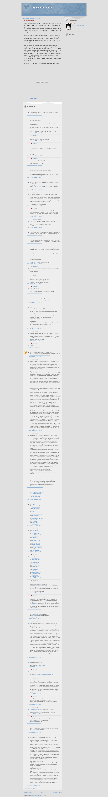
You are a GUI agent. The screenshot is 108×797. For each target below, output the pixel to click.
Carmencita (35, 219)
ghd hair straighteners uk (38, 518)
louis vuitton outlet (36, 540)
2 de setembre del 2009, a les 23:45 (34, 177)
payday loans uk (42, 665)
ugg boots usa (35, 523)
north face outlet (36, 567)
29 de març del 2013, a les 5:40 (34, 732)
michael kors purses (36, 541)
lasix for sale (37, 729)
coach (33, 556)
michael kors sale (35, 533)
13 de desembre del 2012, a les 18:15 (35, 430)
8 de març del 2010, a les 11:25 (34, 328)
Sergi (34, 179)
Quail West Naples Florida (35, 355)
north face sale (35, 515)
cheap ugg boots (36, 544)
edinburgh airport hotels (45, 355)
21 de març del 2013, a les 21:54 (34, 704)
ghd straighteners (36, 543)
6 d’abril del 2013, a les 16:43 (33, 785)
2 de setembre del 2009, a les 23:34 (34, 140)
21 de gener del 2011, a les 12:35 (34, 347)
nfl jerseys (34, 512)
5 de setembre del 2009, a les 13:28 (34, 235)
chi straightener (35, 562)
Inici (42, 792)
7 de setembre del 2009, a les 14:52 (34, 242)
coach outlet (35, 566)
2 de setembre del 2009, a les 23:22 (34, 132)
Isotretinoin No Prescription (36, 709)
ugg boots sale (36, 550)
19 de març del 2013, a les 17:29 (34, 693)
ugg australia (35, 537)
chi (33, 509)
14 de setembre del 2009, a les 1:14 (34, 302)
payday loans (38, 585)
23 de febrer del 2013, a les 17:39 (34, 618)
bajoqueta (35, 229)
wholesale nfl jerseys (37, 545)
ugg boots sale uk (36, 496)
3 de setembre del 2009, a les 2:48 (34, 189)
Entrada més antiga (57, 792)
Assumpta (35, 117)
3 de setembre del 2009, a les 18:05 (34, 227)
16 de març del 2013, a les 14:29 (34, 675)
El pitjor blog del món (42, 7)
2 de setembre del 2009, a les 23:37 (34, 155)
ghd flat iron (35, 530)
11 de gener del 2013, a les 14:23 (34, 592)
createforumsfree (36, 349)
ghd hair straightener (38, 492)
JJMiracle (35, 109)
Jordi (34, 237)
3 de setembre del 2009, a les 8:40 (34, 216)
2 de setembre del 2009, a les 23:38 (34, 165)
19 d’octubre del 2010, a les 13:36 (34, 340)
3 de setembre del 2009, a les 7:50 (34, 205)
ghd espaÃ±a (35, 574)
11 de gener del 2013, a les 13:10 (34, 577)
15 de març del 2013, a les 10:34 (34, 666)
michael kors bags (37, 493)
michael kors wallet (37, 519)
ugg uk (33, 560)
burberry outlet (35, 536)
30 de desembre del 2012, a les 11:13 (35, 487)
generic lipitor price (37, 614)
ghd (34, 504)
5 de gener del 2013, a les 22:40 (34, 499)
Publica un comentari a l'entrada (30, 788)
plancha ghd (35, 522)
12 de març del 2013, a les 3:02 (34, 657)
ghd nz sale (34, 494)
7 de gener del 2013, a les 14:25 (34, 551)
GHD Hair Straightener (39, 534)
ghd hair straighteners (37, 497)
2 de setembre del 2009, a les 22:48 (34, 115)
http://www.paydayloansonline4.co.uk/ (45, 674)
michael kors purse (36, 559)
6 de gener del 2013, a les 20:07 (34, 525)
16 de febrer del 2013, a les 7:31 (34, 609)
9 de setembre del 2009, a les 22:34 (34, 292)
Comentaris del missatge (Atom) (38, 795)
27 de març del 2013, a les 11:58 (34, 723)
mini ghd (34, 570)
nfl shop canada (36, 573)
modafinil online (34, 698)
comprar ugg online (36, 516)
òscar (34, 208)
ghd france (34, 548)
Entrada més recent (27, 792)
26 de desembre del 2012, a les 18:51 (35, 474)
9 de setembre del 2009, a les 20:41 (34, 263)
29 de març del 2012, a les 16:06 (34, 356)
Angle (34, 135)
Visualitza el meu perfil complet (77, 25)
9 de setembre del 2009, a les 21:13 (34, 272)
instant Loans (39, 655)
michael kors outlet (36, 507)
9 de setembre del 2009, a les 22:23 (34, 283)
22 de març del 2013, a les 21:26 (34, 713)
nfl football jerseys (36, 565)
